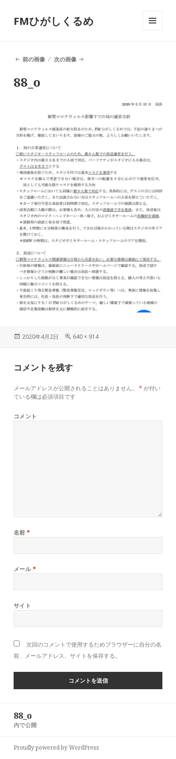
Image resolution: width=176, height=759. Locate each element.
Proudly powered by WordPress (56, 748)
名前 (22, 532)
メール (25, 569)
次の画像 (65, 59)
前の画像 (34, 59)
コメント (25, 416)
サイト (22, 606)
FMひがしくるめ (54, 21)
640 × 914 (86, 337)
